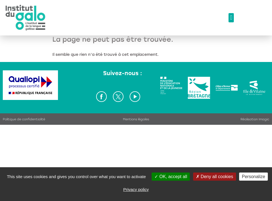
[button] (231, 17)
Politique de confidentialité (24, 119)
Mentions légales (136, 119)
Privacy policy (136, 189)
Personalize (253, 176)
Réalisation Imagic (255, 119)
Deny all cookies (214, 176)
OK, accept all (170, 176)
